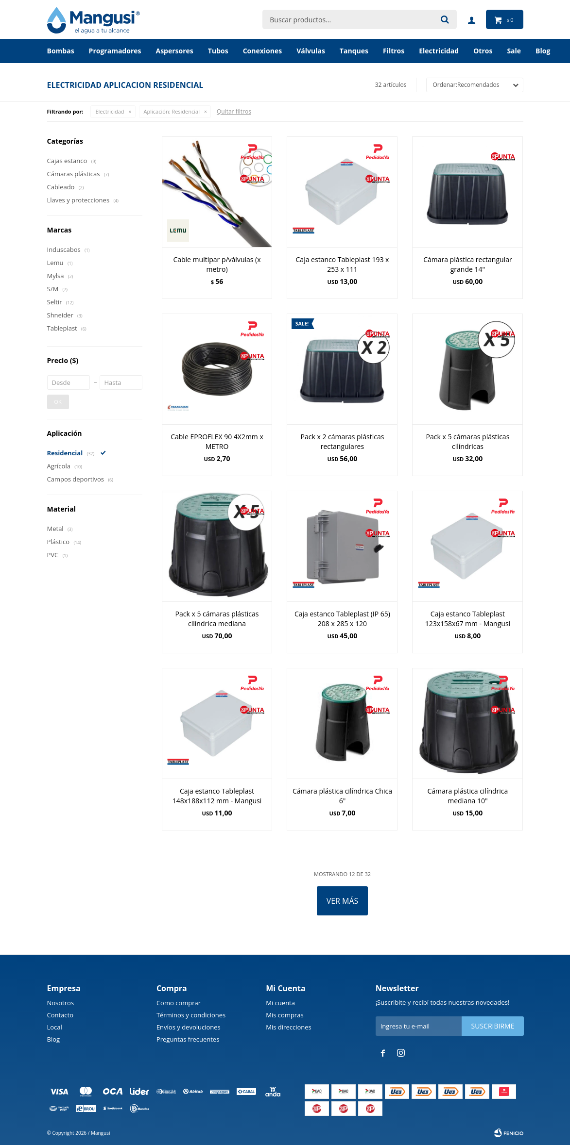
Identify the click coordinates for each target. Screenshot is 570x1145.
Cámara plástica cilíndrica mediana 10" (467, 795)
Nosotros (60, 1002)
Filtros (393, 50)
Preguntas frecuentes (187, 1039)
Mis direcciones (288, 1027)
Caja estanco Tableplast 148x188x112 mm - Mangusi (217, 795)
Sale (514, 50)
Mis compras (284, 1015)
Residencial (172, 111)
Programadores (115, 50)
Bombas (60, 50)
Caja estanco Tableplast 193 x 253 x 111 (342, 264)
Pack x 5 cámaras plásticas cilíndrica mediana (217, 618)
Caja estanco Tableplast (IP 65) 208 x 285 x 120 (342, 618)
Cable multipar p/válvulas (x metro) (216, 264)
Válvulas (310, 50)
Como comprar (178, 1002)
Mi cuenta (280, 1002)
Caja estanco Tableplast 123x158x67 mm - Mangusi (467, 618)
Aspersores (174, 50)
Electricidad (439, 50)
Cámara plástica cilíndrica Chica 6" (342, 795)
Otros (482, 50)
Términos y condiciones (190, 1015)
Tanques (354, 50)
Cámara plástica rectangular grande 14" (467, 264)
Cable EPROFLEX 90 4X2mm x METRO (217, 441)
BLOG (542, 50)
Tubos (218, 50)
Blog (53, 1039)
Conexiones (262, 50)
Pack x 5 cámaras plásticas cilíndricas (468, 441)
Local (54, 1027)
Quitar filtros (234, 111)
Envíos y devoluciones (188, 1027)
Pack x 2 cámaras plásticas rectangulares (342, 441)
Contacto (60, 1015)
